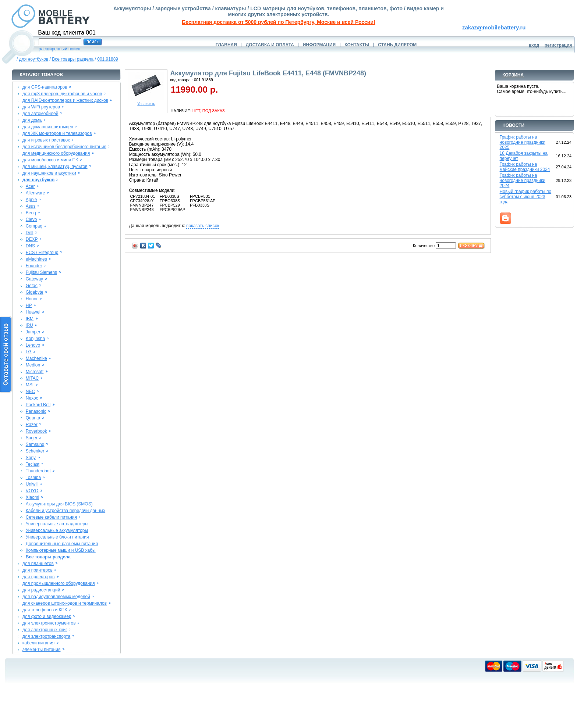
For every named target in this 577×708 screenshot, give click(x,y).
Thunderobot (38, 470)
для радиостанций (41, 590)
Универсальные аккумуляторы (57, 530)
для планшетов (38, 563)
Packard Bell (38, 404)
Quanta (33, 418)
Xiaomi (32, 497)
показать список (202, 225)
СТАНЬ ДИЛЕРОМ (397, 44)
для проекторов (38, 576)
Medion (33, 365)
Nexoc (32, 398)
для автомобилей (40, 113)
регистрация (558, 45)
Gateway (34, 279)
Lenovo (33, 345)
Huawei (33, 312)
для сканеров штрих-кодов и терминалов (64, 603)
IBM (29, 318)
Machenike (36, 358)
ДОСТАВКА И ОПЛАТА (270, 44)
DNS (30, 245)
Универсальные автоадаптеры (57, 523)
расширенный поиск (59, 48)
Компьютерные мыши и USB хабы (61, 550)
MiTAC (32, 378)
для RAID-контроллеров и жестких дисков (65, 100)
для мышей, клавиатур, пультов (55, 166)
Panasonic (36, 411)
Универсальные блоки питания (57, 537)
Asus (31, 206)
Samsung (35, 444)
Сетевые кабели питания (51, 517)
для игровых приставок (46, 140)
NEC (30, 391)
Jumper (33, 332)
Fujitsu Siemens (41, 272)
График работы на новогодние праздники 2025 (522, 142)
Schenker (35, 451)
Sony (31, 457)
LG (29, 351)
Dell (29, 232)
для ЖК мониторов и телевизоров (57, 133)
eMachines (36, 259)
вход (534, 45)
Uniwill (32, 484)
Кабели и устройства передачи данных (65, 510)
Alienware (35, 193)
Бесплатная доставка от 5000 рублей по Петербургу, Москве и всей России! (278, 22)
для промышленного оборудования (58, 583)
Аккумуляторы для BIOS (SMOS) (59, 504)
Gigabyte (34, 292)
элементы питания (41, 649)
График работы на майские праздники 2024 (525, 167)
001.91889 (107, 59)
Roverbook (36, 431)
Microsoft (35, 371)
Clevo (31, 219)
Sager (32, 437)
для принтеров (37, 570)
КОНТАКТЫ (356, 44)
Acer (30, 186)
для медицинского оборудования (56, 153)
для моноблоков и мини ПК (50, 159)
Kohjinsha (35, 338)
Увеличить (146, 102)
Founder (34, 265)
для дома (32, 120)
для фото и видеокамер (46, 616)
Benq (31, 212)
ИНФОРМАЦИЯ (319, 44)
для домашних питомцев (47, 126)
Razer (32, 424)
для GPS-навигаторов (44, 87)
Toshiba (33, 477)
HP (29, 305)
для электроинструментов (49, 623)
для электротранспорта (46, 636)
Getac (32, 285)
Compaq (34, 226)
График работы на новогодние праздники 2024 (522, 180)
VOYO (32, 490)
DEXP (32, 239)
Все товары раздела (72, 59)
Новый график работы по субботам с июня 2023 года (526, 196)
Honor (32, 298)
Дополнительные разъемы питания (62, 543)
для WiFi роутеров (41, 107)
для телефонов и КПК (44, 609)
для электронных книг (44, 629)
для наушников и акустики (49, 173)
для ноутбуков (34, 59)
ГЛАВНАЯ (226, 44)
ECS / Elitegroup (42, 252)
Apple (31, 199)
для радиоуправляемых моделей (56, 596)
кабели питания (38, 643)
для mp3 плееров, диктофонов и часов (62, 93)
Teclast (32, 464)
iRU (29, 325)
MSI (29, 384)
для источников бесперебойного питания (64, 146)
